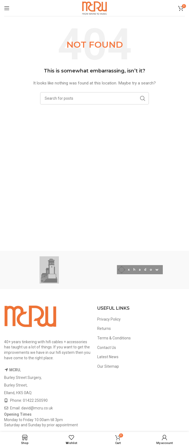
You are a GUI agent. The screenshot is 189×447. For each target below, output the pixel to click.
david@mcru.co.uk (37, 408)
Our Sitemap (108, 366)
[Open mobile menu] (6, 8)
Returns (104, 328)
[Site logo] (94, 7)
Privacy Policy (109, 319)
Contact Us (106, 347)
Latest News (107, 357)
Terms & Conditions (114, 338)
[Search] (94, 98)
